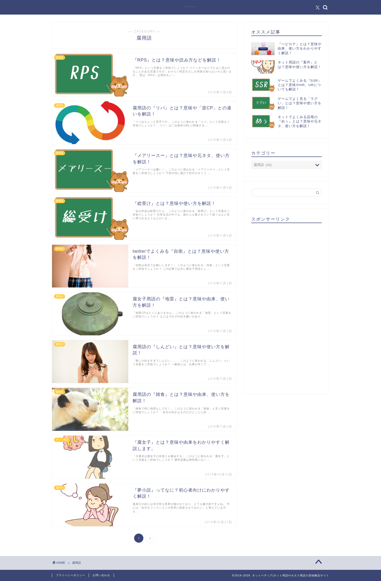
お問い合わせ (101, 575)
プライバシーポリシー (70, 575)
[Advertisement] (286, 307)
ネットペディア (191, 6)
